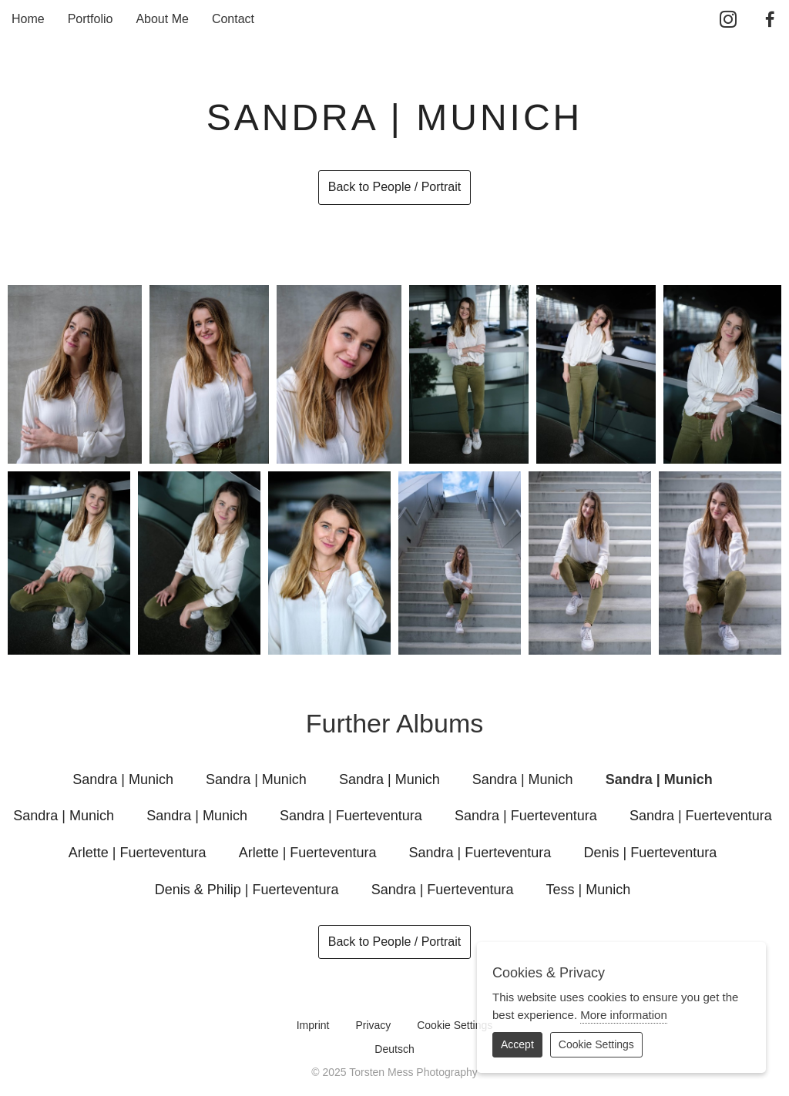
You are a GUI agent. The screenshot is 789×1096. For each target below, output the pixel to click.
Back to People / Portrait (395, 186)
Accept (517, 1044)
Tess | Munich (588, 889)
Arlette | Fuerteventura (137, 852)
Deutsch (394, 1049)
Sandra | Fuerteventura (351, 815)
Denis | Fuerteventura (650, 852)
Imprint (313, 1025)
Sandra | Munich (122, 779)
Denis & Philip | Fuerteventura (247, 889)
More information (623, 1014)
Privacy (373, 1025)
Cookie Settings (454, 1025)
